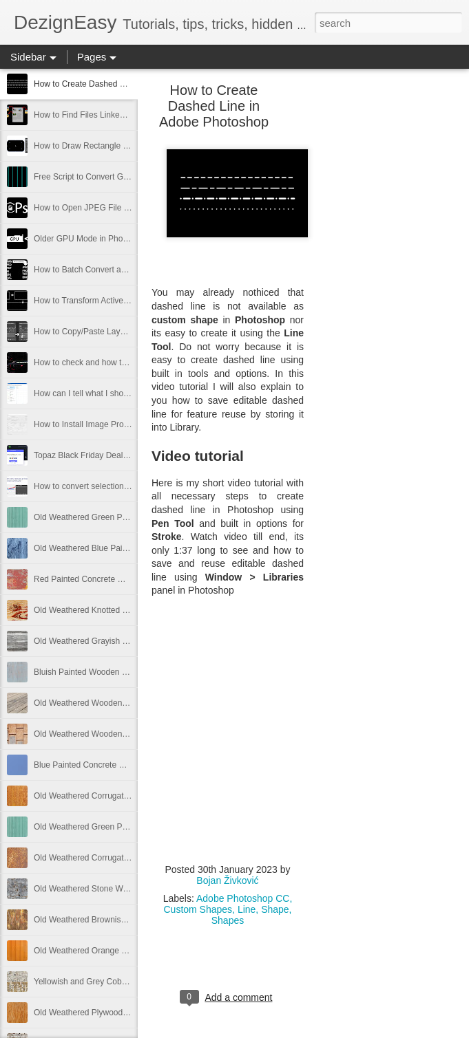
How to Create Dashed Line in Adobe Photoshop (122, 84)
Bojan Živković (227, 880)
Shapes (227, 920)
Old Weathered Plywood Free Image (100, 1012)
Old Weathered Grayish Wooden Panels (107, 641)
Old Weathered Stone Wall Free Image (105, 889)
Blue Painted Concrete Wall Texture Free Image (121, 765)
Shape (275, 909)
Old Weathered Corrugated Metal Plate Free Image (127, 796)
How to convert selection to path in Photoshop (118, 486)
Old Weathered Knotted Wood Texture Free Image (126, 610)
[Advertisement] (379, 306)
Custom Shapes (197, 909)
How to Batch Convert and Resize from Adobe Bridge (131, 269)
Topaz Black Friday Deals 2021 (90, 455)
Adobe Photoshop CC (242, 898)
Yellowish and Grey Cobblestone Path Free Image (125, 981)
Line (247, 909)
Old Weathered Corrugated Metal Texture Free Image (131, 858)
